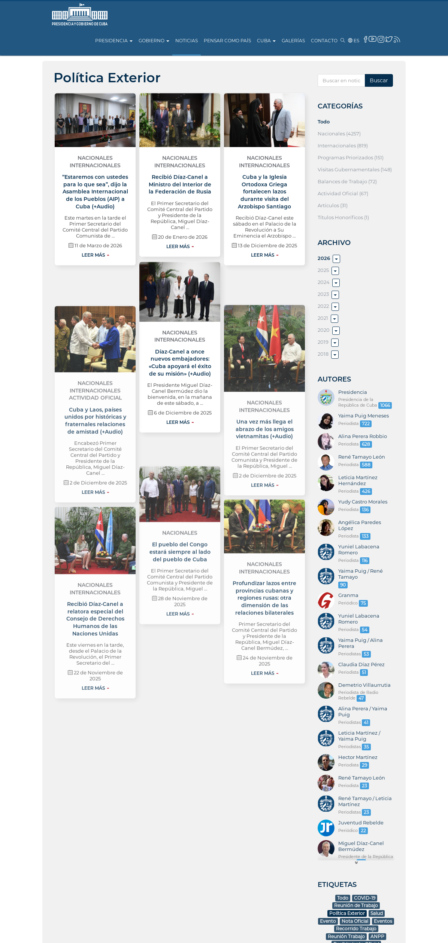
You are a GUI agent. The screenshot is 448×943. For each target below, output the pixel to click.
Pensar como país (227, 40)
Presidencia (114, 40)
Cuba (266, 40)
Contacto (324, 40)
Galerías (293, 40)
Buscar (379, 80)
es (353, 40)
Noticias (186, 40)
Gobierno (154, 40)
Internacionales (95, 228)
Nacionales (95, 221)
